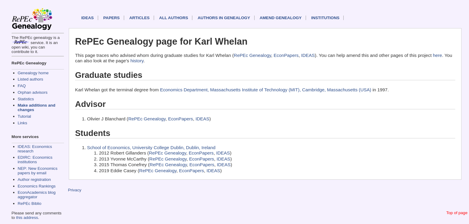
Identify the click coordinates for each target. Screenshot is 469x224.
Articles (139, 18)
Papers (111, 18)
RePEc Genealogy (252, 55)
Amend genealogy (281, 18)
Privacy (74, 190)
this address (27, 217)
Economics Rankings (37, 186)
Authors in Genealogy (224, 18)
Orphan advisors (33, 92)
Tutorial (24, 116)
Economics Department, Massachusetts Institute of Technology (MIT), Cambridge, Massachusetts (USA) (265, 89)
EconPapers (286, 55)
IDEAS (87, 18)
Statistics (26, 99)
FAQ (22, 86)
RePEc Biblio (29, 203)
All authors (173, 18)
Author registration (34, 179)
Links (22, 123)
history (137, 60)
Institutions (325, 18)
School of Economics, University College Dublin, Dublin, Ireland (151, 147)
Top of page (457, 213)
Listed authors (30, 79)
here (437, 55)
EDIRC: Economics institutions (35, 159)
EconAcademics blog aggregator (37, 194)
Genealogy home (33, 73)
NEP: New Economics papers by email (37, 170)
